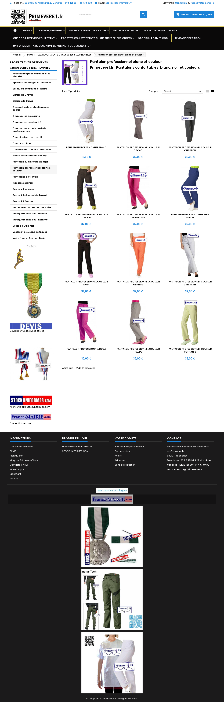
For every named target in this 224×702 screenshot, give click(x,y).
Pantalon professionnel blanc (86, 147)
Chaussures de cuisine (26, 116)
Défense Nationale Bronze (77, 446)
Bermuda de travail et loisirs (30, 88)
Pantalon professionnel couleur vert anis (190, 350)
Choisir (183, 91)
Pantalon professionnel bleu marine (190, 216)
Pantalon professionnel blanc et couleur (32, 169)
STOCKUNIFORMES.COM (153, 38)
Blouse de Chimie (23, 94)
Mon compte (17, 469)
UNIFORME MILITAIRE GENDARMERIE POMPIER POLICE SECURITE (51, 46)
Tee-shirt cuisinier (24, 189)
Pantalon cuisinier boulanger (30, 161)
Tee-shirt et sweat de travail (30, 195)
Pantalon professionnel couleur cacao (138, 149)
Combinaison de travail (27, 137)
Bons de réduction (125, 464)
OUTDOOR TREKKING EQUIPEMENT (34, 38)
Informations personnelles (129, 446)
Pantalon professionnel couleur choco (86, 216)
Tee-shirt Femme (23, 201)
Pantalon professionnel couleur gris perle (190, 283)
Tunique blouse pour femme (30, 213)
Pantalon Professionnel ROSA (86, 349)
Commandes (122, 451)
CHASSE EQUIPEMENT (49, 30)
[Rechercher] (112, 14)
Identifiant (15, 474)
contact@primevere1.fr (118, 2)
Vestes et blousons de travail (30, 232)
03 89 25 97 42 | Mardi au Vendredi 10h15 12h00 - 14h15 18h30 (58, 2)
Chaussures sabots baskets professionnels (29, 130)
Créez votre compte (202, 2)
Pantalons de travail (25, 176)
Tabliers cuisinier (23, 183)
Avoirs (118, 455)
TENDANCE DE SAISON (188, 38)
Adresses (120, 460)
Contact (174, 438)
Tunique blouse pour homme (30, 219)
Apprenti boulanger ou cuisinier (32, 82)
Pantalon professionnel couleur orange (138, 283)
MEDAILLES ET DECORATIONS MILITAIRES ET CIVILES (144, 30)
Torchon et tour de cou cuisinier (32, 207)
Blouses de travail (23, 101)
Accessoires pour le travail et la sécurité (31, 75)
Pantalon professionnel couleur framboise (138, 216)
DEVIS (26, 30)
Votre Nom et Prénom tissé (29, 238)
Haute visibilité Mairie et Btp (29, 155)
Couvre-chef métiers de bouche (32, 149)
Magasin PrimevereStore (24, 460)
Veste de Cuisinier (23, 225)
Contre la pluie (22, 143)
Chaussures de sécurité (27, 122)
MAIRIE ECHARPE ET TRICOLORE (87, 30)
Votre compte (125, 438)
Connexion (181, 2)
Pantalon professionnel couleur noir (86, 283)
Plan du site (16, 455)
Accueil (14, 478)
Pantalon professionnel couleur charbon (190, 149)
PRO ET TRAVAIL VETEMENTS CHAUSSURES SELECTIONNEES (96, 38)
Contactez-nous (19, 464)
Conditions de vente (21, 446)
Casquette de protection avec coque (31, 108)
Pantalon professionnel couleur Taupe (138, 350)
